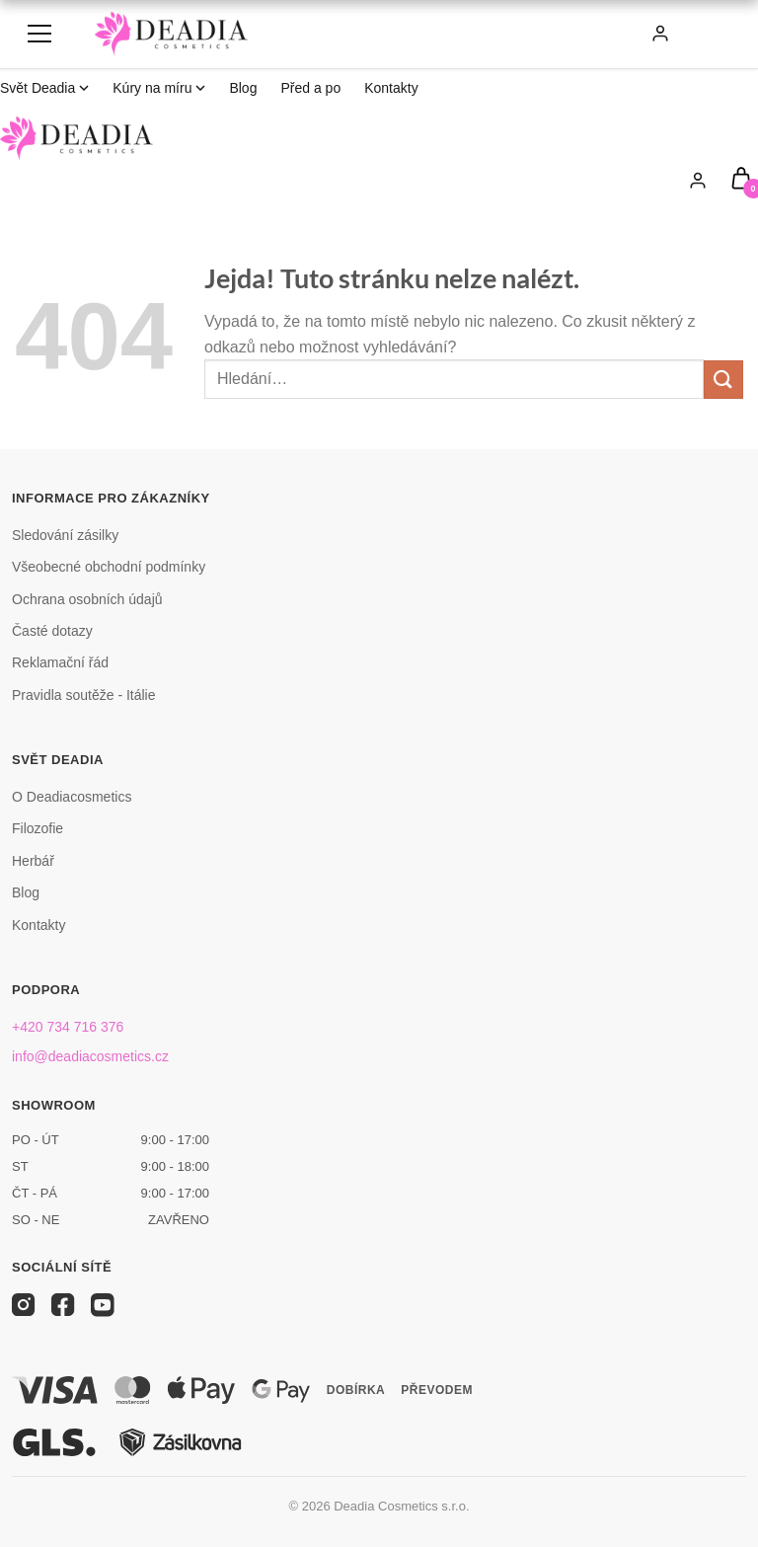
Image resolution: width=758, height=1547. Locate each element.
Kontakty (390, 88)
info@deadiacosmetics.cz (90, 1056)
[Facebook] (63, 1305)
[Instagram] (24, 1305)
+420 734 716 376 (67, 1027)
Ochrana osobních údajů (87, 599)
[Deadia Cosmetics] (171, 34)
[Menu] (39, 34)
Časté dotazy (52, 631)
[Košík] (704, 34)
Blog (243, 88)
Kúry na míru (159, 88)
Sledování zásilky (65, 535)
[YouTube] (102, 1305)
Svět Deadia (44, 88)
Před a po (310, 88)
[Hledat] (593, 34)
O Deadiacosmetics (71, 797)
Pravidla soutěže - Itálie (84, 695)
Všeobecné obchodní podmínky (108, 567)
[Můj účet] (660, 33)
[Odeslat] (723, 379)
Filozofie (37, 828)
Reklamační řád (60, 662)
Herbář (33, 861)
